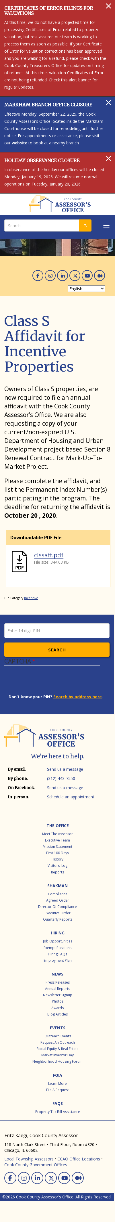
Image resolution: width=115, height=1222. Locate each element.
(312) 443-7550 (61, 778)
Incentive (31, 598)
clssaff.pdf (48, 555)
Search (57, 650)
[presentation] (52, 683)
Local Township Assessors (29, 1159)
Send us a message (65, 769)
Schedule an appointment (70, 797)
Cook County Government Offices (35, 1164)
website (19, 143)
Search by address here (77, 696)
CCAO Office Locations (78, 1159)
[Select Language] (86, 288)
